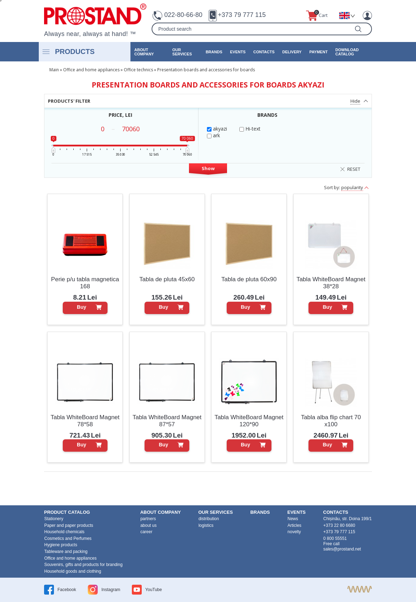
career (146, 531)
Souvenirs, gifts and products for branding (83, 564)
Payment (318, 52)
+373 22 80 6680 (339, 525)
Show (208, 168)
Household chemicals (64, 531)
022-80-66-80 (183, 14)
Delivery (292, 52)
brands (214, 52)
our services (182, 52)
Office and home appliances (91, 70)
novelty (294, 531)
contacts (263, 52)
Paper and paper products (68, 525)
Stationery (53, 518)
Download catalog (347, 52)
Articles (294, 525)
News (293, 518)
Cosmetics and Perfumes (68, 538)
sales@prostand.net (342, 549)
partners (148, 518)
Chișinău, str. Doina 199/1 (347, 518)
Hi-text (250, 128)
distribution (208, 518)
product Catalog (67, 512)
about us (148, 525)
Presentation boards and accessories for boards (206, 70)
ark (213, 135)
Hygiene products (60, 544)
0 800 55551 (335, 538)
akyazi (217, 128)
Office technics (138, 70)
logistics (206, 525)
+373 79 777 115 (242, 14)
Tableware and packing (66, 551)
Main (54, 70)
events (237, 52)
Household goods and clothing (72, 571)
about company (144, 52)
